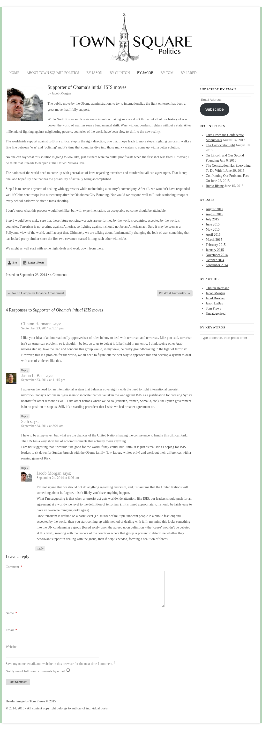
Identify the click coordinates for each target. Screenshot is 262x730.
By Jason (94, 73)
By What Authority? (175, 293)
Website (11, 647)
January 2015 (215, 250)
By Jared (189, 73)
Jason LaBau (32, 375)
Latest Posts (36, 262)
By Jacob (145, 73)
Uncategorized (216, 313)
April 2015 (213, 234)
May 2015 (213, 229)
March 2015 (214, 239)
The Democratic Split (220, 145)
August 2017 (214, 209)
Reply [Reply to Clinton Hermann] (24, 370)
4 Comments (58, 275)
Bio (15, 262)
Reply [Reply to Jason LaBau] (24, 416)
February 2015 (216, 245)
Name (11, 613)
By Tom (167, 73)
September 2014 (217, 265)
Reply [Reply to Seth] (24, 468)
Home (14, 73)
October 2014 (215, 260)
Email (11, 630)
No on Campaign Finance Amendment (36, 293)
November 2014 (217, 255)
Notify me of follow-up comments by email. (36, 671)
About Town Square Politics (53, 73)
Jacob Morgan (61, 93)
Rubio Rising (215, 186)
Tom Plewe (213, 308)
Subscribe (214, 109)
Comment (14, 567)
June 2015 (213, 224)
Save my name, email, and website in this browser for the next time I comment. (59, 664)
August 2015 (214, 214)
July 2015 (212, 219)
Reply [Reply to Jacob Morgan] (40, 548)
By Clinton (120, 73)
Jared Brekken (215, 298)
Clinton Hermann (218, 288)
